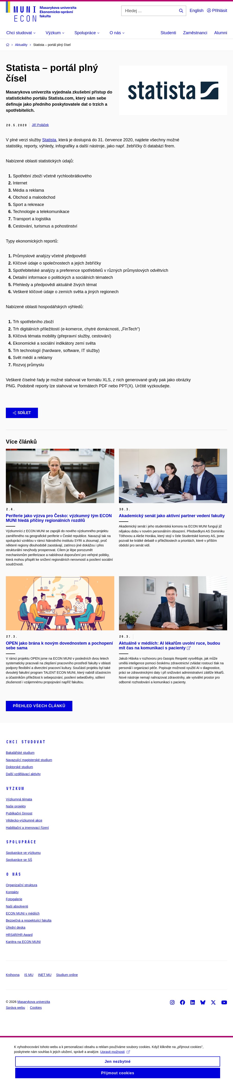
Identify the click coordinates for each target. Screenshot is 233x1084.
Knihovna (12, 975)
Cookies (36, 1007)
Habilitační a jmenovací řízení (27, 828)
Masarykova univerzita (33, 1002)
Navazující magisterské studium (29, 760)
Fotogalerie (14, 899)
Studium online (67, 975)
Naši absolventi (17, 906)
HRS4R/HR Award (19, 935)
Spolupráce (21, 842)
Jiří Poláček (40, 125)
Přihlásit (217, 10)
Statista (49, 140)
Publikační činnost (19, 813)
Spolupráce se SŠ (19, 860)
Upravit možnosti (115, 1055)
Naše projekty (16, 806)
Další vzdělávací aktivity (23, 774)
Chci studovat (25, 741)
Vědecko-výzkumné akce (24, 820)
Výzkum (15, 788)
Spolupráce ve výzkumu (23, 853)
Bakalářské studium (20, 753)
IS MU (28, 975)
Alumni (220, 32)
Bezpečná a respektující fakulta (29, 920)
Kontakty (12, 892)
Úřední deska (15, 927)
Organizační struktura (21, 885)
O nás (13, 874)
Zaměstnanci (195, 32)
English (196, 10)
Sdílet (22, 413)
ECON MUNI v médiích (23, 913)
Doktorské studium (19, 767)
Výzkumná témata (19, 799)
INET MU (44, 975)
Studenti (168, 32)
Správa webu (15, 1007)
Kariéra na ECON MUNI (23, 942)
